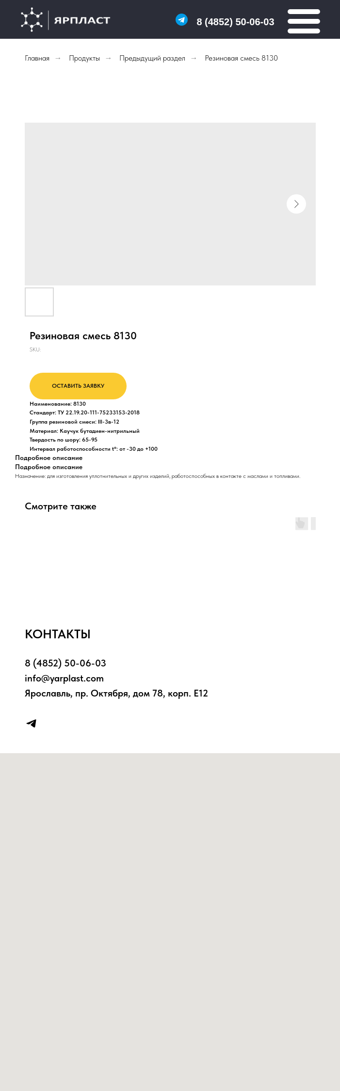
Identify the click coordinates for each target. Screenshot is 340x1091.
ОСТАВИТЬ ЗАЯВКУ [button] (78, 385)
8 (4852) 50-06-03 (235, 21)
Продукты (84, 58)
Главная (37, 58)
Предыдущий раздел (152, 58)
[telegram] (31, 723)
